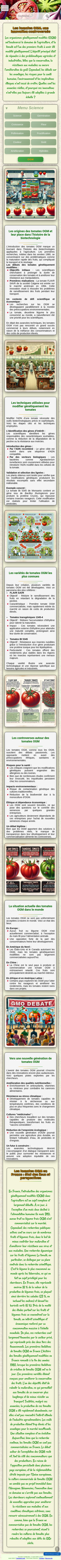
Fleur (43, 124)
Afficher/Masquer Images (52, 1554)
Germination (43, 115)
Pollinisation (17, 133)
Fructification (43, 133)
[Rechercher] (46, 15)
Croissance (17, 124)
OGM (30, 159)
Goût (43, 142)
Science (17, 115)
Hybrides (43, 151)
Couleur (17, 142)
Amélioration (17, 151)
